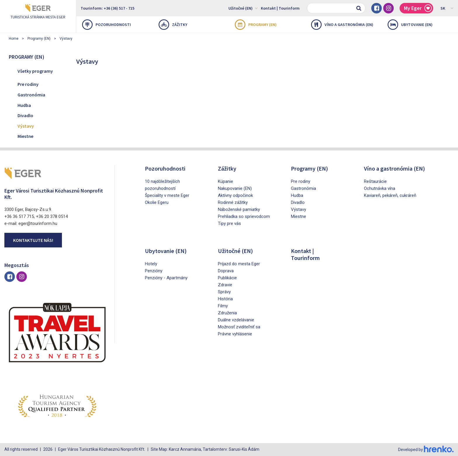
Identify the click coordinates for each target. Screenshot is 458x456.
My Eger (418, 8)
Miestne (25, 136)
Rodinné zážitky (233, 202)
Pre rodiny (28, 84)
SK (447, 8)
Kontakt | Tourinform (280, 8)
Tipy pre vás (229, 223)
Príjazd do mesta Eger (239, 263)
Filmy (223, 305)
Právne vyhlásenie (235, 334)
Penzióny (153, 270)
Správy (224, 291)
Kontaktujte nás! (33, 240)
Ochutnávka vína (379, 188)
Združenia (227, 312)
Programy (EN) (256, 24)
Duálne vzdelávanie (236, 320)
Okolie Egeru (157, 202)
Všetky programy (35, 71)
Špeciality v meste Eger (167, 195)
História (225, 298)
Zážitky (173, 24)
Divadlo (25, 115)
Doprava (226, 270)
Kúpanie (225, 181)
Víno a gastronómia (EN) (342, 24)
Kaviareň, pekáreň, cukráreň (390, 195)
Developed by (426, 449)
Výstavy (66, 39)
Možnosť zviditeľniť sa (239, 327)
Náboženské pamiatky (239, 209)
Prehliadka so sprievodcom (244, 216)
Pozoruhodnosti (106, 24)
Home (13, 39)
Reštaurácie (375, 181)
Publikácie (227, 277)
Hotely (151, 263)
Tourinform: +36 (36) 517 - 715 (107, 8)
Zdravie (225, 284)
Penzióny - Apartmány (166, 277)
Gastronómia (31, 95)
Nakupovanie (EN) (235, 188)
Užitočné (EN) (243, 8)
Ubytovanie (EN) (410, 24)
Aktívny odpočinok (235, 195)
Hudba (24, 105)
